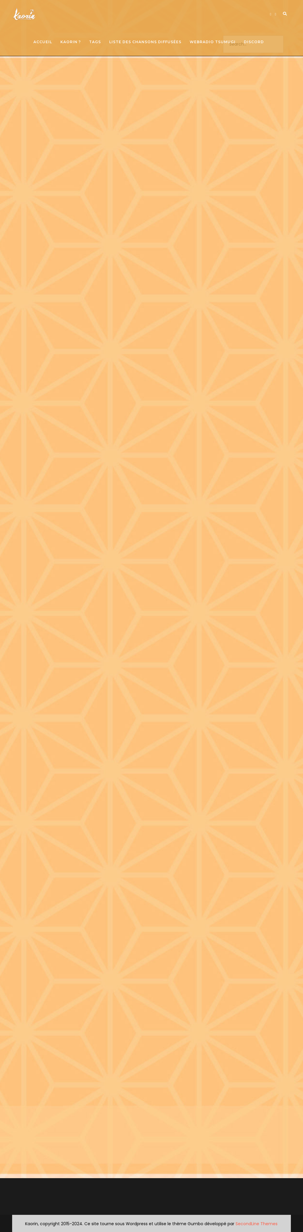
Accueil (42, 42)
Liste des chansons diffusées (145, 42)
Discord (254, 42)
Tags (95, 42)
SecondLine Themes (257, 1224)
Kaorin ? (70, 42)
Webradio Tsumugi (213, 42)
